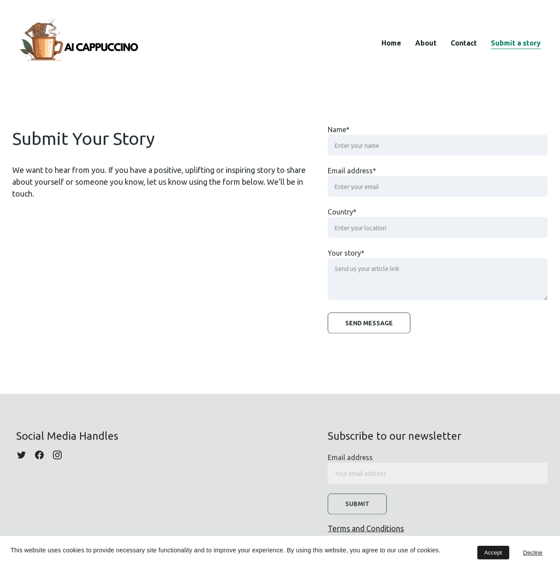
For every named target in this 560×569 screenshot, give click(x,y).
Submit (357, 507)
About (426, 43)
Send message (369, 328)
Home (391, 43)
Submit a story (516, 43)
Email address (350, 461)
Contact (464, 43)
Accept (493, 552)
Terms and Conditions (366, 528)
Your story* (346, 258)
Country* (342, 217)
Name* (339, 134)
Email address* (352, 176)
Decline (532, 552)
